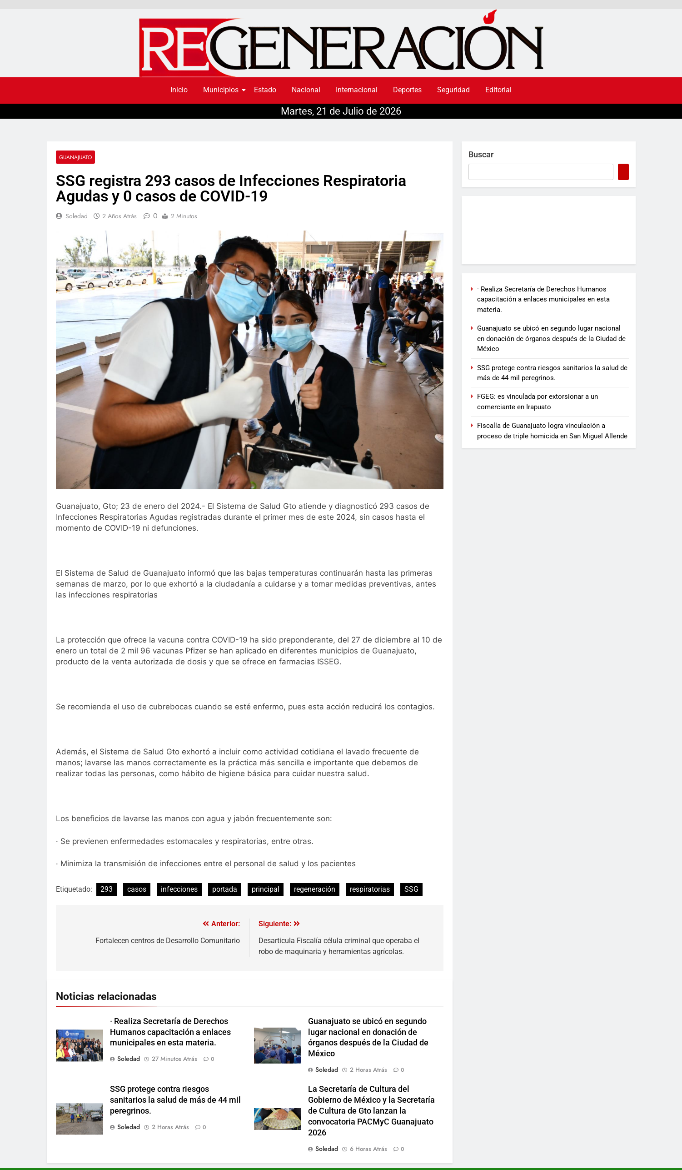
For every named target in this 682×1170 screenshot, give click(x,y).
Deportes (407, 89)
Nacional (306, 89)
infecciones (179, 889)
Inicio (179, 89)
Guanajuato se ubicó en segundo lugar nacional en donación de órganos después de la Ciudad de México (551, 338)
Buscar (480, 154)
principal (265, 889)
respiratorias (370, 889)
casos (136, 889)
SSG (411, 889)
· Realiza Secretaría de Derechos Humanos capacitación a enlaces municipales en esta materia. (170, 1032)
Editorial (498, 89)
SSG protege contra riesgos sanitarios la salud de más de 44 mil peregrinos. (175, 1100)
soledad (76, 216)
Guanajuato (75, 157)
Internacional (357, 89)
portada (224, 889)
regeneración (314, 889)
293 (106, 889)
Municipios (222, 89)
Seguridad (453, 89)
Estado (265, 89)
